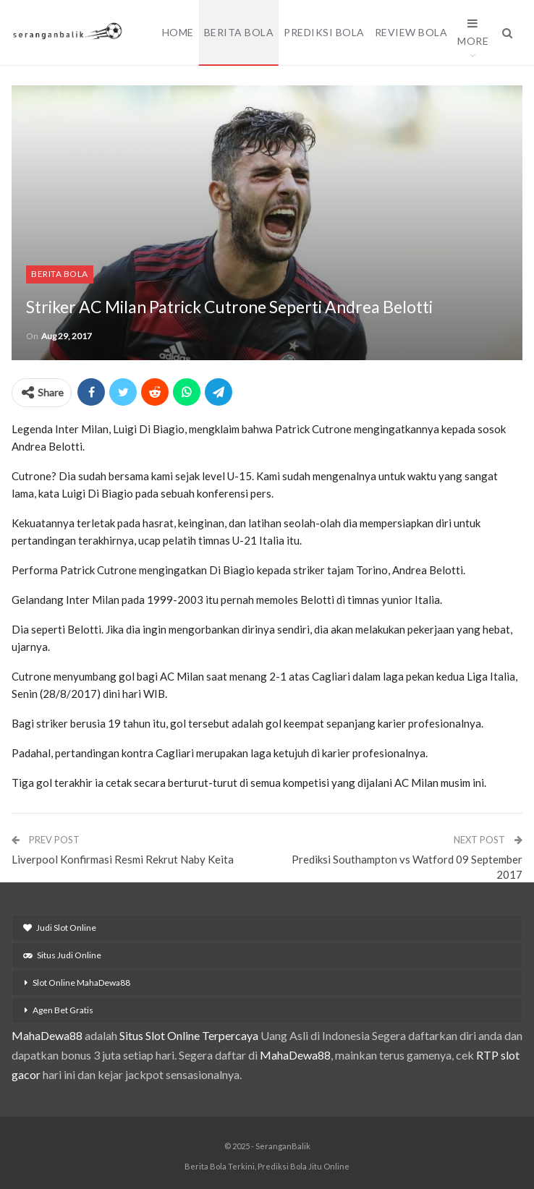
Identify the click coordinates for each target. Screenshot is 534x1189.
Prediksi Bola (324, 32)
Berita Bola (239, 32)
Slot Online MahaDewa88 (81, 982)
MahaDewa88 (47, 1035)
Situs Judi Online (62, 955)
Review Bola (411, 32)
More (472, 32)
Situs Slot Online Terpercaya (188, 1035)
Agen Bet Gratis (63, 1010)
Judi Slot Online (59, 927)
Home (178, 32)
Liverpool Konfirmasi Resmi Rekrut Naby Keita (123, 859)
